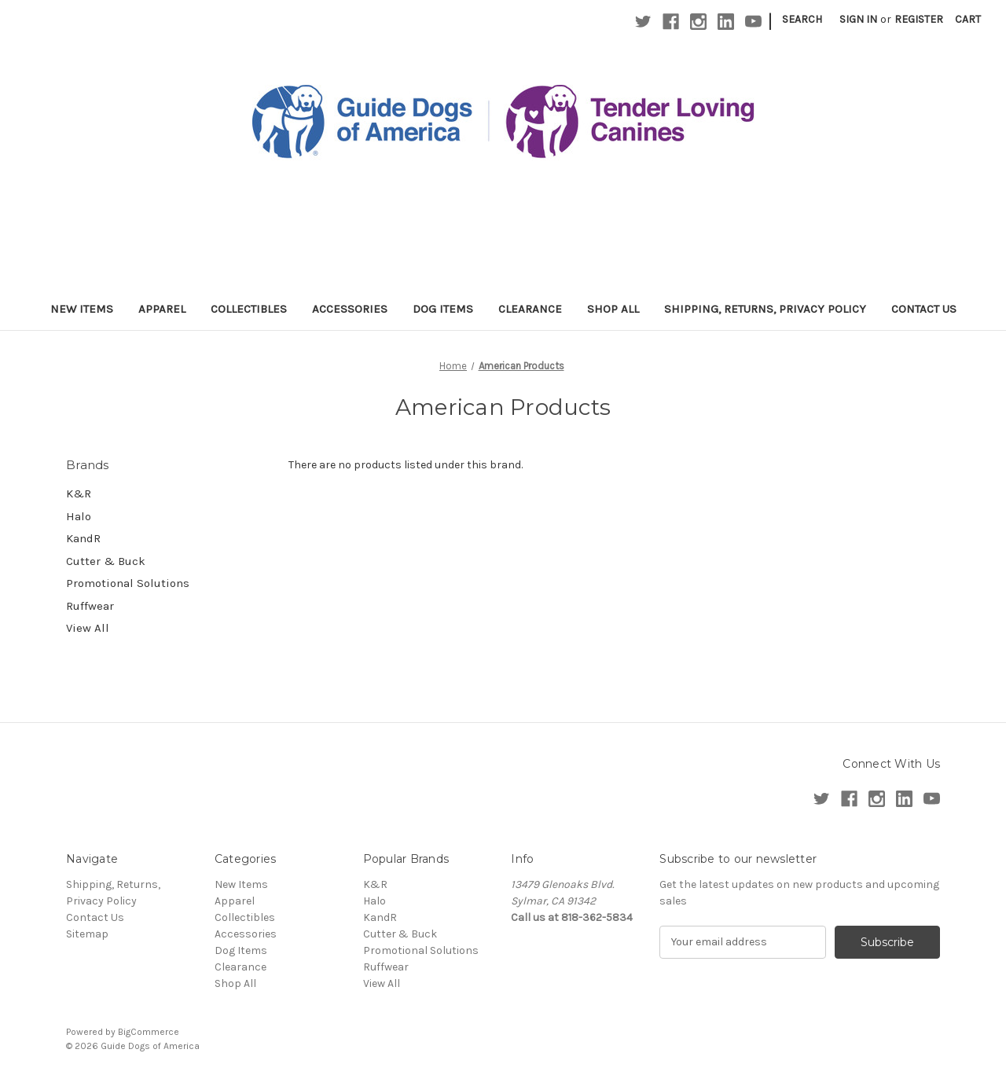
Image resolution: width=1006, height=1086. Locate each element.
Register (918, 19)
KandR (83, 538)
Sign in (858, 19)
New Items (81, 309)
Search (802, 19)
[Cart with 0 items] (967, 19)
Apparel (161, 309)
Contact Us (923, 309)
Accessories (349, 309)
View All (87, 628)
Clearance (530, 309)
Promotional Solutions (127, 583)
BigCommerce (148, 1031)
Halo (78, 516)
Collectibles (249, 309)
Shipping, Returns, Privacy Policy (765, 309)
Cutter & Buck (105, 561)
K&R (78, 493)
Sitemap (87, 934)
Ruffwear (90, 606)
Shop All (613, 309)
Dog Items (443, 309)
